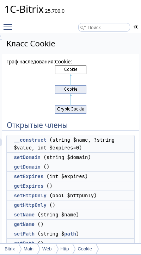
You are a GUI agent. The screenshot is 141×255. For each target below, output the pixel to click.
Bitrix (10, 248)
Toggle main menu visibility (10, 23)
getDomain (75, 182)
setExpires (77, 192)
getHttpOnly (78, 236)
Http (65, 248)
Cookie (85, 248)
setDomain (75, 165)
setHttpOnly (78, 219)
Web (47, 248)
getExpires (77, 209)
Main (28, 248)
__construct (78, 140)
